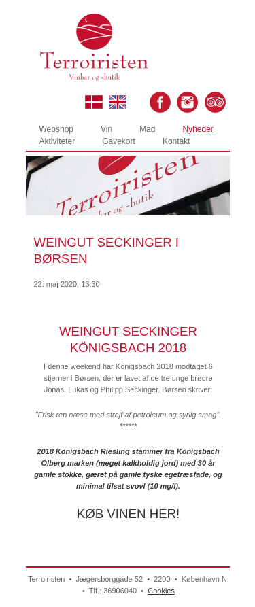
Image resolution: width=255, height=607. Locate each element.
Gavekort (118, 141)
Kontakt (176, 141)
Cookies (161, 591)
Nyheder (197, 129)
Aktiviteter (57, 141)
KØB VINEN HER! (128, 513)
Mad (147, 129)
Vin (106, 129)
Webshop (56, 129)
